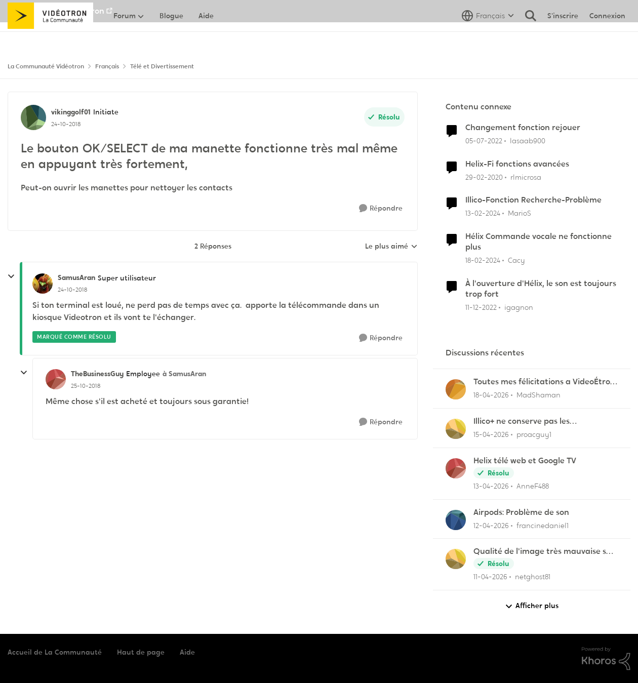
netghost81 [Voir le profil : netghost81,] (532, 576)
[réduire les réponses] (11, 276)
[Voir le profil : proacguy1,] (456, 429)
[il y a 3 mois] (491, 395)
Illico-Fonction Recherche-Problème (533, 200)
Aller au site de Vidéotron (56, 11)
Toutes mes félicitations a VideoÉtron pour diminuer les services (544, 382)
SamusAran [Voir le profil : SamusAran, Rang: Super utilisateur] (76, 277)
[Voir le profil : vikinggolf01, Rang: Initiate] (33, 117)
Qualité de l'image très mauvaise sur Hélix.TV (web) (544, 551)
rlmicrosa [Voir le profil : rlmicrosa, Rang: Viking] (525, 176)
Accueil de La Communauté (55, 652)
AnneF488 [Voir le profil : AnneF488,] (532, 486)
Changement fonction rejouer (522, 128)
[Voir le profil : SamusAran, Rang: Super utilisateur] (42, 283)
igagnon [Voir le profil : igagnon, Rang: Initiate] (518, 306)
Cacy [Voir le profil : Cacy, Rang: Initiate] (516, 260)
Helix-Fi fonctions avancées (517, 164)
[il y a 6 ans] (484, 177)
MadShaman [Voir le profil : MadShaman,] (538, 394)
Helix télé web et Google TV (524, 461)
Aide (187, 652)
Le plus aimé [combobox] (391, 247)
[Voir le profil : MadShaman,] (456, 389)
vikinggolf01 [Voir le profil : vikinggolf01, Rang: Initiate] (71, 111)
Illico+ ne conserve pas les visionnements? (521, 421)
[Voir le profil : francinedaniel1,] (456, 520)
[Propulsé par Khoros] (606, 658)
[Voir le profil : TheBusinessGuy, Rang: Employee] (56, 379)
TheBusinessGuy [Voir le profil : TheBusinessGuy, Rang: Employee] (97, 373)
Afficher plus (532, 606)
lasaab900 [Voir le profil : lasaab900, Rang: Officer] (527, 140)
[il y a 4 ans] (483, 141)
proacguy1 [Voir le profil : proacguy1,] (533, 434)
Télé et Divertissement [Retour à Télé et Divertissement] (162, 66)
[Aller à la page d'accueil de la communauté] (50, 38)
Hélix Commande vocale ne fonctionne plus (538, 241)
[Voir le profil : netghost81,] (456, 559)
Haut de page (141, 652)
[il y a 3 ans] (481, 307)
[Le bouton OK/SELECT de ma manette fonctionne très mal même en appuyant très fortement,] (72, 289)
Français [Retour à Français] (107, 66)
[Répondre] (381, 208)
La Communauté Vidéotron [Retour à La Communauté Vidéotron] (46, 66)
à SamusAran (184, 373)
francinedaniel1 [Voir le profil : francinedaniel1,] (542, 525)
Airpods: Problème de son (521, 512)
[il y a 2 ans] (482, 213)
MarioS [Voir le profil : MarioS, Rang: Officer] (519, 213)
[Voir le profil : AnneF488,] (456, 468)
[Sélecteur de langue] (488, 38)
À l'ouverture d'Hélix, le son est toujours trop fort (540, 288)
